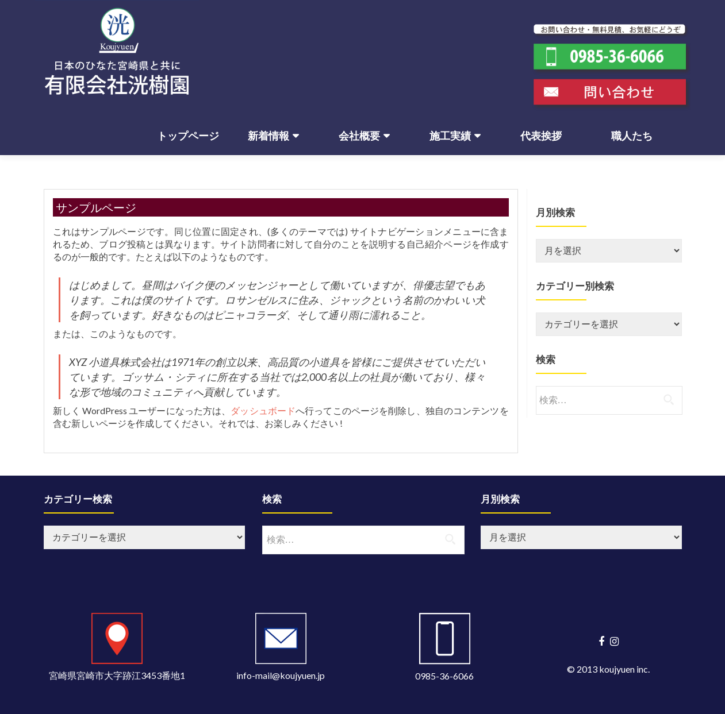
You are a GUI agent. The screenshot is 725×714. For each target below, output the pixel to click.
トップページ (188, 136)
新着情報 (268, 136)
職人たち (632, 136)
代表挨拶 (541, 136)
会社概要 (359, 136)
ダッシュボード (263, 410)
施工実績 (450, 136)
